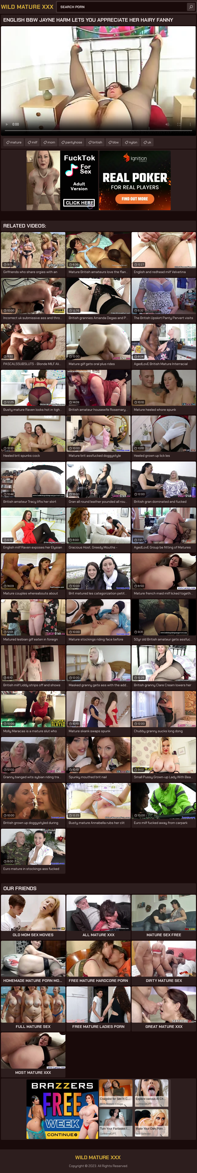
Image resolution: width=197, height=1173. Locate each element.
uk (149, 142)
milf (34, 142)
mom (51, 142)
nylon (133, 142)
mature (15, 142)
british (97, 142)
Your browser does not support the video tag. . (98, 81)
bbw (115, 142)
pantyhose (73, 142)
